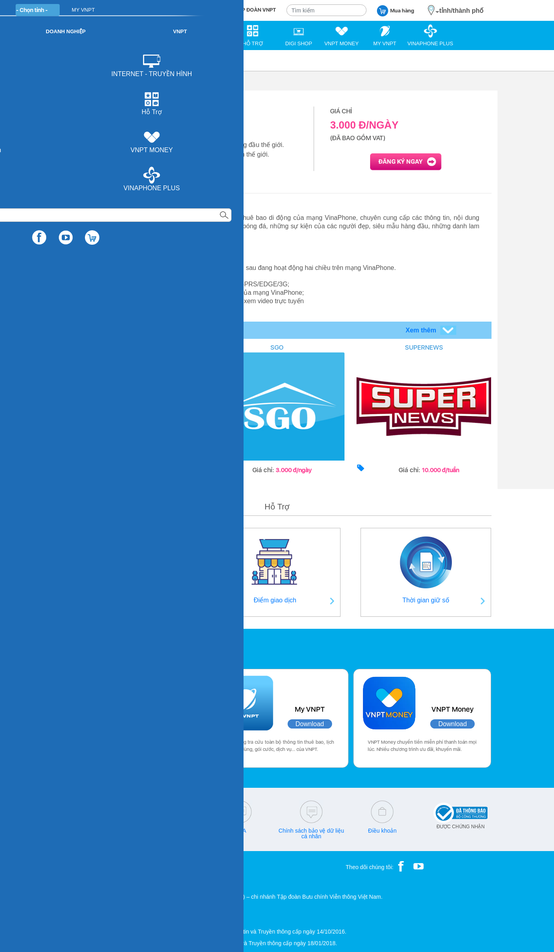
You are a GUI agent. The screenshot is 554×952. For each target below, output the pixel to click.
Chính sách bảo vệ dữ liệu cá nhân (311, 833)
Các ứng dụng (97, 647)
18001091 (81, 830)
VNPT (71, 60)
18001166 (111, 830)
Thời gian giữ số (426, 600)
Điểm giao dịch (275, 600)
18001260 (98, 836)
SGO (277, 347)
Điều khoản (382, 830)
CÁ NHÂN (156, 10)
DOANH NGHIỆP (202, 10)
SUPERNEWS (424, 347)
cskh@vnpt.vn (169, 830)
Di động (99, 60)
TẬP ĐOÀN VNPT (256, 10)
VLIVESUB (130, 347)
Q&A (240, 830)
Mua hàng (395, 10)
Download (159, 724)
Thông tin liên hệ (128, 600)
